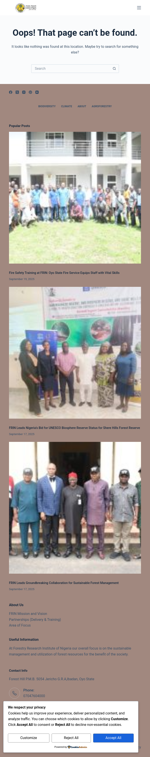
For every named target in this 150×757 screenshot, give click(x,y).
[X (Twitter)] (17, 92)
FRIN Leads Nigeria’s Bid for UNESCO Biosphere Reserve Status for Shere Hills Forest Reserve (74, 428)
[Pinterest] (30, 92)
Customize (28, 738)
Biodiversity (47, 106)
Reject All (71, 738)
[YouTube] (37, 92)
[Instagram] (23, 92)
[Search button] (114, 68)
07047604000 (34, 696)
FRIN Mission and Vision (28, 614)
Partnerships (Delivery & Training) (35, 620)
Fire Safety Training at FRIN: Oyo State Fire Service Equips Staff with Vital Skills (64, 273)
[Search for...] (70, 68)
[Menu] (139, 8)
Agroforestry (102, 106)
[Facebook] (10, 92)
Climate (66, 106)
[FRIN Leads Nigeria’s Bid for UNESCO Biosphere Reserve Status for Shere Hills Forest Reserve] (75, 353)
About (82, 106)
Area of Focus (20, 625)
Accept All (113, 738)
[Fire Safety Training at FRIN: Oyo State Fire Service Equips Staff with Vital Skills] (75, 198)
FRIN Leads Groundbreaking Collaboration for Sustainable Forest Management (64, 583)
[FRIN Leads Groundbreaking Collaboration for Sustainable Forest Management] (75, 508)
